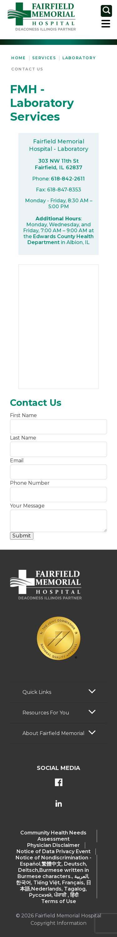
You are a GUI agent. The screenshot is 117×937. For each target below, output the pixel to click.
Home (18, 57)
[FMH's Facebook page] (58, 783)
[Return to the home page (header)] (41, 16)
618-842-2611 (68, 179)
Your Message (27, 506)
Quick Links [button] (36, 692)
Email (17, 461)
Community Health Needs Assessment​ (53, 836)
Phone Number (30, 483)
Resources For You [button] (45, 713)
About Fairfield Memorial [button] (53, 733)
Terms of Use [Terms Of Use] (58, 901)
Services (44, 57)
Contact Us (27, 69)
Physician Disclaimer (53, 845)
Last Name (23, 438)
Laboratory (79, 57)
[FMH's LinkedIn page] (58, 804)
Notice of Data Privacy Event (53, 851)
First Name (23, 415)
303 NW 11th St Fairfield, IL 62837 (58, 164)
